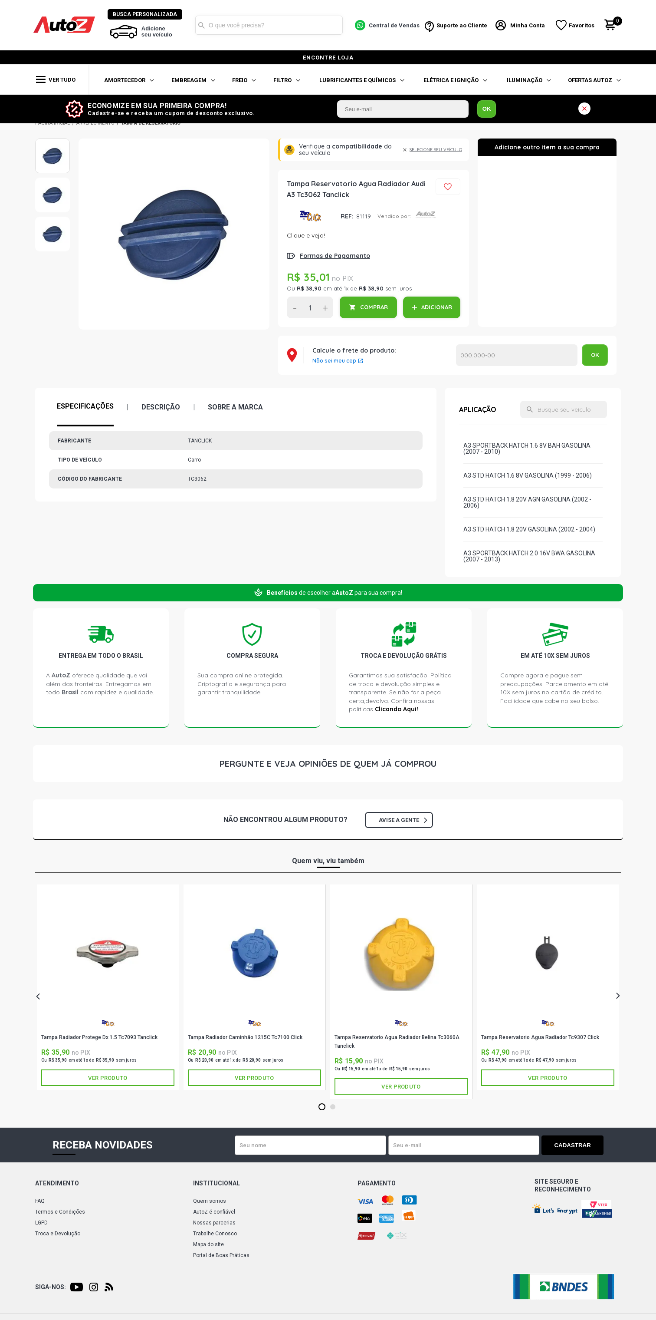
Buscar (201, 25)
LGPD (41, 1223)
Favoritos (581, 25)
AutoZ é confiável (214, 1212)
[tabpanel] (108, 987)
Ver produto (107, 1078)
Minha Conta (527, 25)
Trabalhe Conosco (215, 1234)
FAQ (40, 1201)
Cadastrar (573, 1145)
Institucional (216, 1183)
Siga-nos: (50, 1287)
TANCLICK (310, 216)
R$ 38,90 (309, 288)
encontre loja (328, 57)
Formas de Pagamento (335, 256)
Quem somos (209, 1201)
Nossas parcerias (214, 1223)
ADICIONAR (436, 307)
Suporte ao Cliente (461, 25)
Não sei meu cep (334, 360)
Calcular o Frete (516, 355)
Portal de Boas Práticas (221, 1255)
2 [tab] (332, 1107)
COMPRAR (374, 307)
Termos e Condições (60, 1212)
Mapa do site (208, 1244)
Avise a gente (403, 820)
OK (486, 109)
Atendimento (57, 1183)
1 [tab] (321, 1107)
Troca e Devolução (57, 1234)
